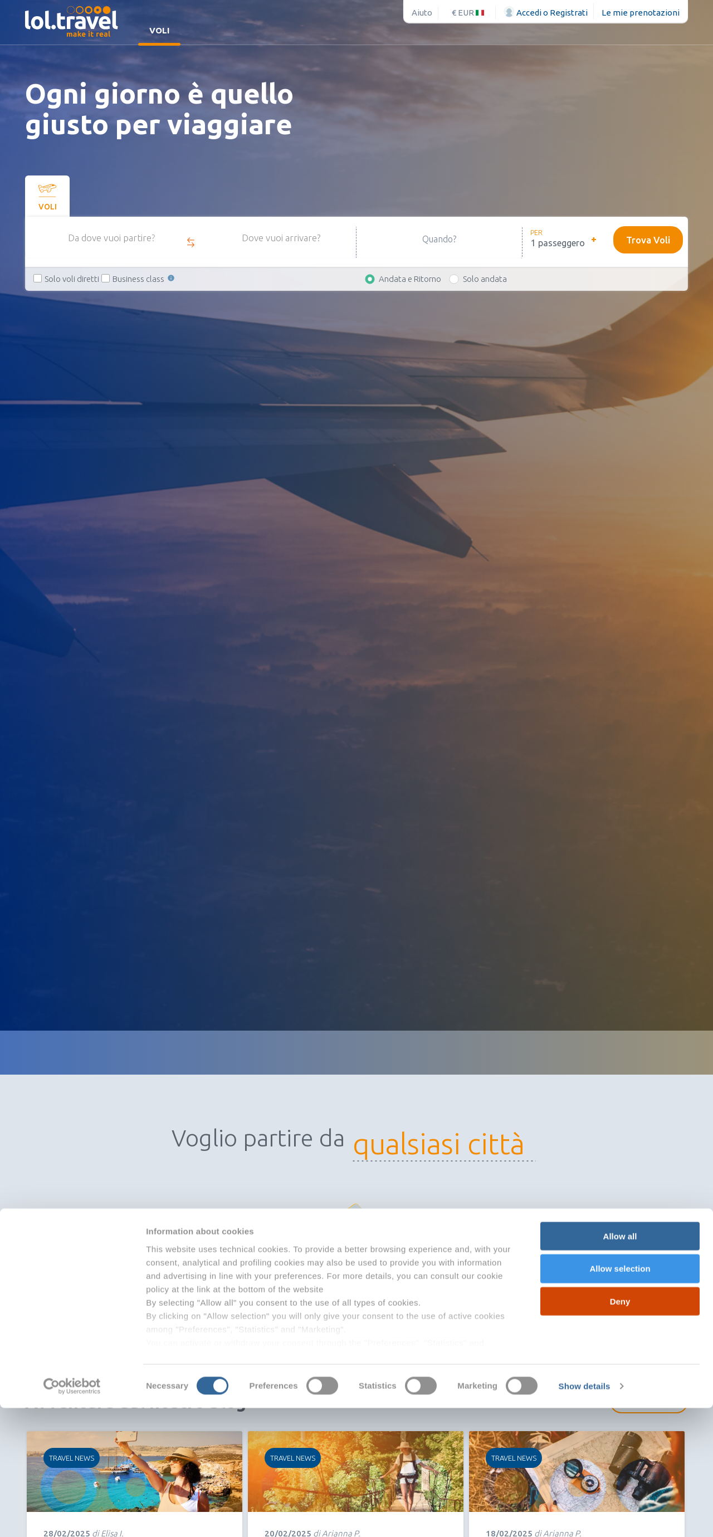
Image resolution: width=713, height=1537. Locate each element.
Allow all (620, 1365)
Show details (585, 1515)
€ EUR (468, 12)
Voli (159, 30)
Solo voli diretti (72, 279)
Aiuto (422, 12)
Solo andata (485, 279)
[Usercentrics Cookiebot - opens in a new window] (72, 1515)
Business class (144, 279)
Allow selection (619, 1397)
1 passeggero (558, 243)
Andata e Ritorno (410, 279)
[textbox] (459, 1144)
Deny (620, 1430)
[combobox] (459, 1144)
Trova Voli (646, 240)
